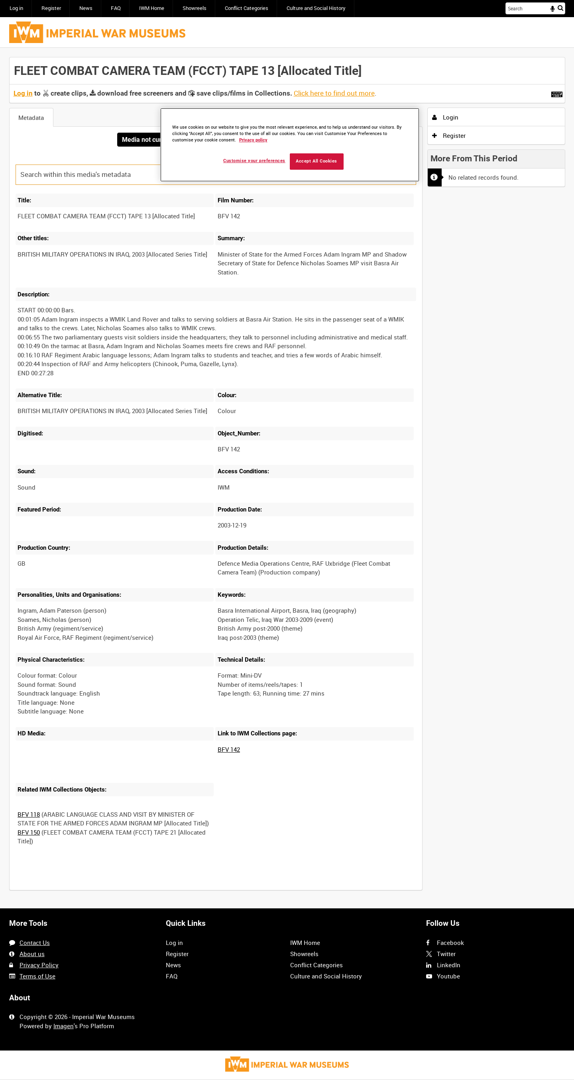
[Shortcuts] (556, 92)
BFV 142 (229, 749)
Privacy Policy (39, 965)
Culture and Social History (316, 8)
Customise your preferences (254, 160)
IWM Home (151, 8)
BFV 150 (29, 832)
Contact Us (35, 943)
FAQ (116, 8)
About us (32, 954)
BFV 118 (29, 814)
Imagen (63, 1026)
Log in (16, 8)
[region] (289, 145)
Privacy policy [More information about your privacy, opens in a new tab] (253, 140)
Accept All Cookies (316, 161)
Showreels (194, 8)
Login (445, 117)
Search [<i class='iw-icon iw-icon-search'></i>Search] (560, 8)
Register (51, 8)
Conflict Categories (246, 8)
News (85, 8)
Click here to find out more (334, 93)
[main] (287, 478)
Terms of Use (37, 976)
